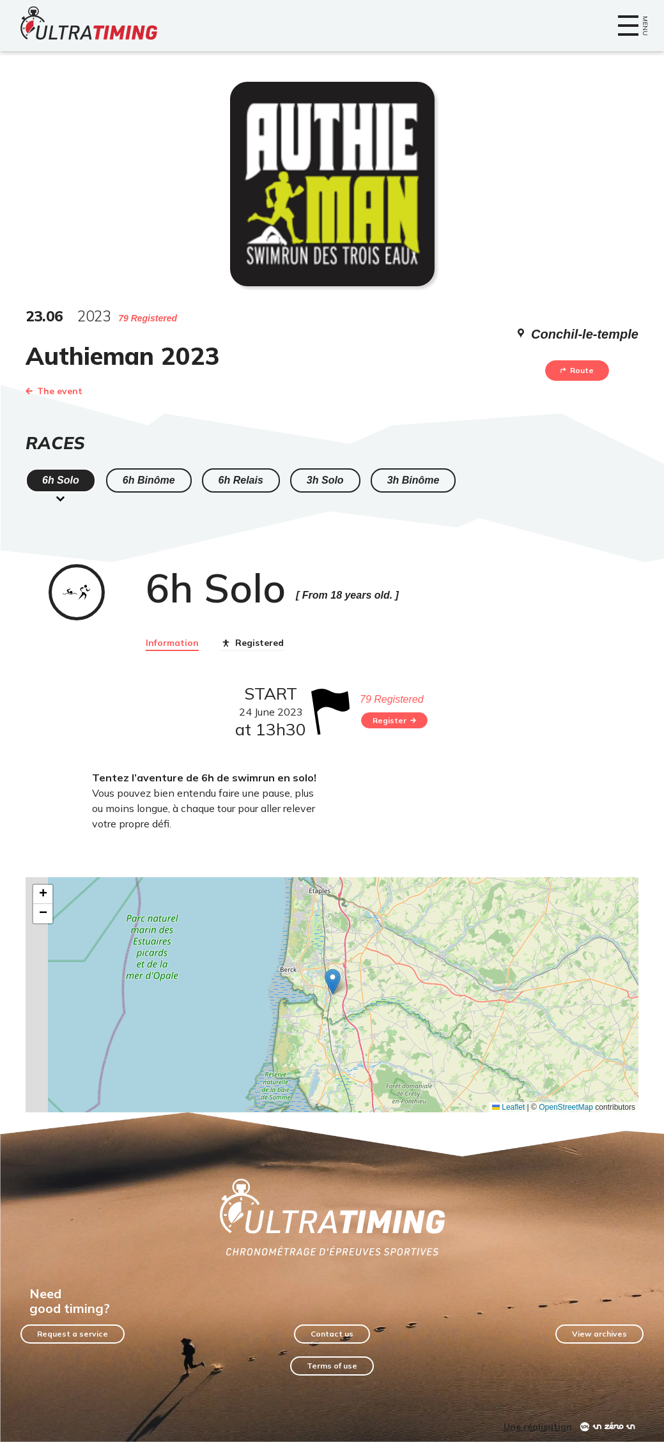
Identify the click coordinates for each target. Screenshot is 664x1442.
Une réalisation (538, 1427)
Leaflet (508, 1107)
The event (54, 391)
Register (394, 720)
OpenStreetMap (566, 1107)
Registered (251, 643)
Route (577, 370)
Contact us (332, 1333)
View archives (599, 1333)
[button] (333, 982)
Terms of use (332, 1365)
